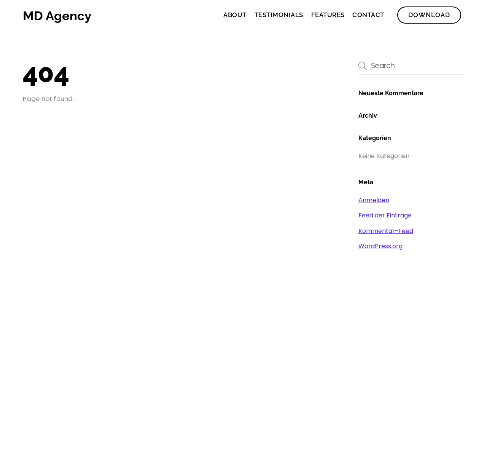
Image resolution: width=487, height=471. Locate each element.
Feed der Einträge (385, 215)
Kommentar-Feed (385, 231)
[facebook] (389, 394)
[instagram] (438, 394)
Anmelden (373, 200)
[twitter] (413, 394)
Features (328, 15)
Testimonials (279, 15)
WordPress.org (380, 246)
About (235, 15)
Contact (368, 15)
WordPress (69, 433)
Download (429, 15)
